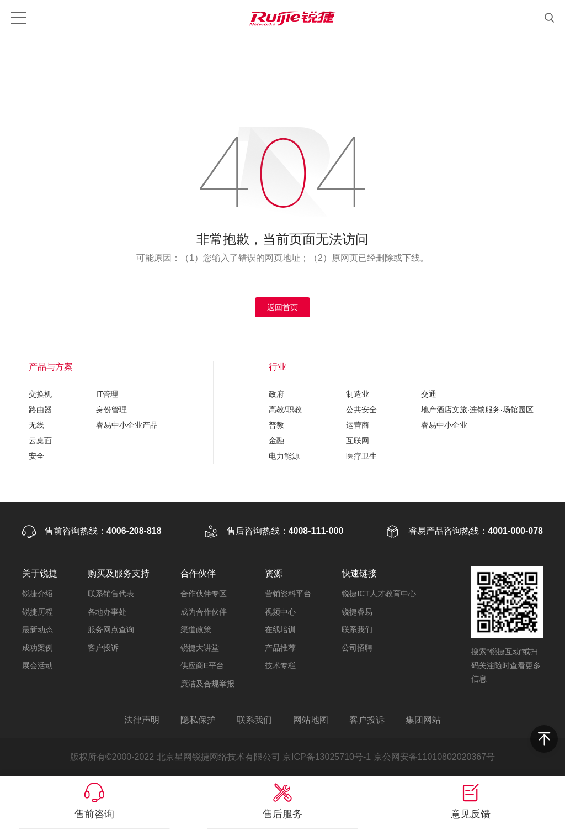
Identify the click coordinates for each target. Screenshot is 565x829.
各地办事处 (107, 611)
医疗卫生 (361, 456)
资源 (273, 573)
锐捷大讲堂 (199, 647)
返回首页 (282, 307)
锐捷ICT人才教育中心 (379, 593)
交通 (428, 394)
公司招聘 (357, 647)
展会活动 (37, 665)
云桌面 (40, 440)
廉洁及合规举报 (207, 683)
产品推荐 (280, 647)
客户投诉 (103, 647)
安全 (36, 456)
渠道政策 (195, 629)
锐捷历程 (37, 611)
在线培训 (280, 629)
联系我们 (357, 629)
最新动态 (37, 629)
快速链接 (359, 573)
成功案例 (37, 647)
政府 (276, 394)
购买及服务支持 (119, 573)
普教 (276, 425)
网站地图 (310, 720)
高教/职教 (285, 409)
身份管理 (111, 409)
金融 (276, 440)
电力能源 (284, 456)
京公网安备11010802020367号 (434, 757)
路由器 (40, 409)
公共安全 (361, 409)
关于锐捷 (39, 573)
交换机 (40, 394)
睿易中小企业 (444, 425)
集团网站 (423, 720)
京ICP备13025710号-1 (326, 757)
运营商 (357, 425)
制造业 (357, 394)
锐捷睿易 (357, 611)
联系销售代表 (111, 593)
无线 (36, 425)
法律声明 (141, 720)
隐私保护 (198, 720)
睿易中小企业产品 (127, 425)
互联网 (357, 440)
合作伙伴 (198, 573)
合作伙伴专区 (203, 593)
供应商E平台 (202, 665)
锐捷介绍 (37, 593)
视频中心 (280, 611)
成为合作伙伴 (203, 611)
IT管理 (107, 394)
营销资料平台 (288, 593)
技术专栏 (280, 665)
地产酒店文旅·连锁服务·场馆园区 (477, 409)
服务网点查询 (111, 629)
